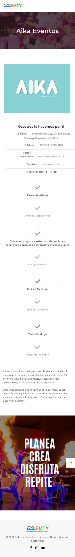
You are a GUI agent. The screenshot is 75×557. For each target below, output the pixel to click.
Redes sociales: (40, 172)
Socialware (37, 540)
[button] (70, 463)
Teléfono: (35, 145)
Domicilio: (27, 134)
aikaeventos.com (56, 164)
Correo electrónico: (32, 155)
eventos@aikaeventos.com (56, 156)
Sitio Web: (37, 164)
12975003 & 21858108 (56, 145)
